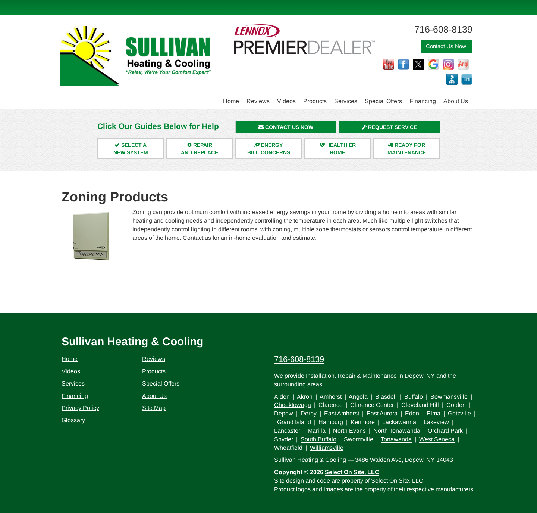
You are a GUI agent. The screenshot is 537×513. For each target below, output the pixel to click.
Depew (283, 413)
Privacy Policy (80, 408)
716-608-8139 (299, 359)
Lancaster (287, 430)
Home (231, 101)
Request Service (389, 127)
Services (345, 101)
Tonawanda (396, 439)
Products (315, 101)
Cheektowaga (292, 405)
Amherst (331, 396)
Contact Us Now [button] (447, 46)
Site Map (154, 408)
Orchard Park (445, 430)
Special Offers (383, 101)
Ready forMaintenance (406, 148)
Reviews (258, 101)
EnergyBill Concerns (268, 148)
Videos (286, 101)
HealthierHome (338, 148)
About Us (455, 101)
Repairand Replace (199, 148)
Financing (422, 101)
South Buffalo (318, 439)
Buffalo (413, 396)
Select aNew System (130, 148)
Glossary (73, 420)
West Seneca (437, 439)
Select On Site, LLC (352, 472)
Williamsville (326, 448)
